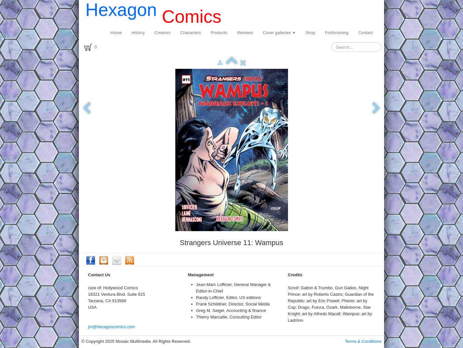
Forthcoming (336, 32)
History (137, 32)
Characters (190, 32)
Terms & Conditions (363, 341)
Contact (365, 32)
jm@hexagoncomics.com (111, 326)
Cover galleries (279, 32)
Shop (310, 32)
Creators (162, 32)
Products (219, 32)
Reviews (245, 32)
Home (116, 32)
